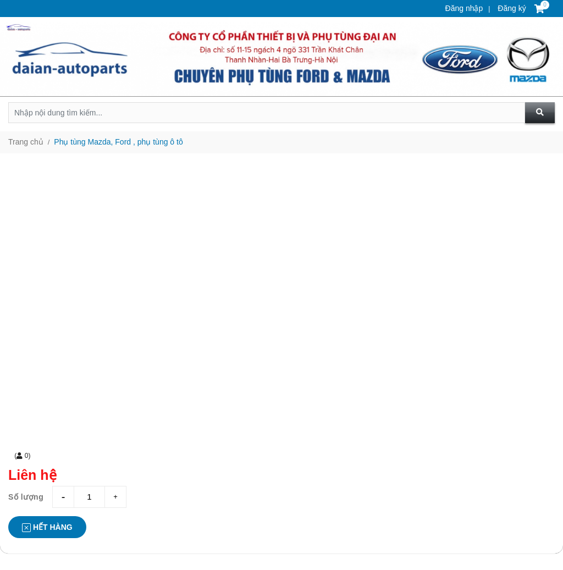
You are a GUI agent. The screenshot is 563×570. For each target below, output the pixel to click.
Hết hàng (47, 527)
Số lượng (25, 496)
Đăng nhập (464, 8)
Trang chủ (25, 141)
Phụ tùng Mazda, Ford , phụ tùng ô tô (118, 141)
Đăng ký (510, 8)
